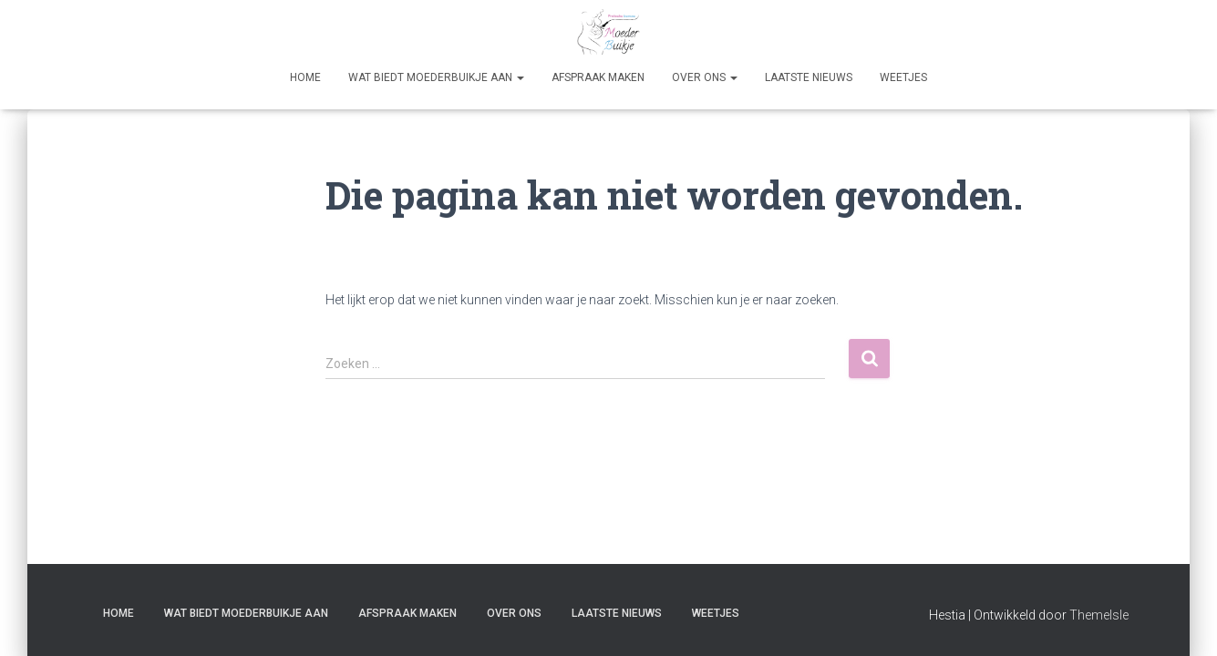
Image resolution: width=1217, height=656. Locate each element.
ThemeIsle (1099, 615)
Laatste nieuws (808, 77)
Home (305, 77)
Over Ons (704, 77)
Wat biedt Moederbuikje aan (436, 77)
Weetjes (903, 77)
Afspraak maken (598, 77)
